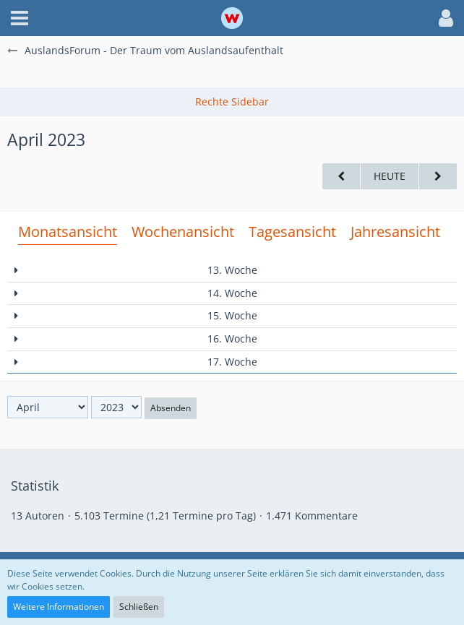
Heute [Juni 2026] (389, 176)
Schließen (138, 606)
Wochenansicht (183, 231)
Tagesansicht (292, 231)
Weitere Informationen (58, 606)
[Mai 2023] (438, 176)
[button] (19, 18)
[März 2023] (341, 176)
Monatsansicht (67, 231)
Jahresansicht (395, 231)
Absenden (170, 408)
